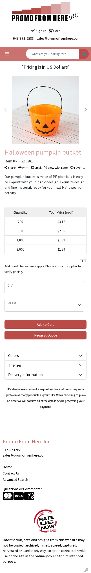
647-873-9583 (23, 38)
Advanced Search (15, 479)
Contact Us (11, 473)
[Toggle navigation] (7, 54)
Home (7, 467)
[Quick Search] (52, 54)
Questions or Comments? (22, 489)
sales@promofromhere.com (58, 38)
